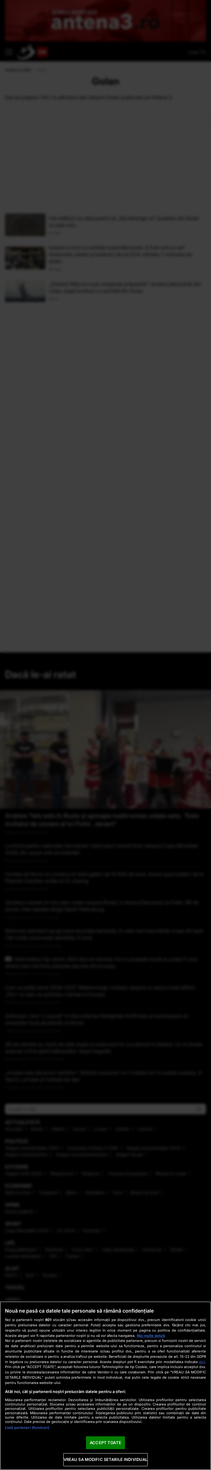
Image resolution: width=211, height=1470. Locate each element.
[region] (105, 1385)
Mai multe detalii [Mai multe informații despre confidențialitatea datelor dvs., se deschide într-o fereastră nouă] (151, 1335)
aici (202, 1361)
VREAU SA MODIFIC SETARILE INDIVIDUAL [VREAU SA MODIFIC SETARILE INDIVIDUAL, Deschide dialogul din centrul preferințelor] (106, 1459)
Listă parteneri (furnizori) (27, 1427)
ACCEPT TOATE (105, 1442)
